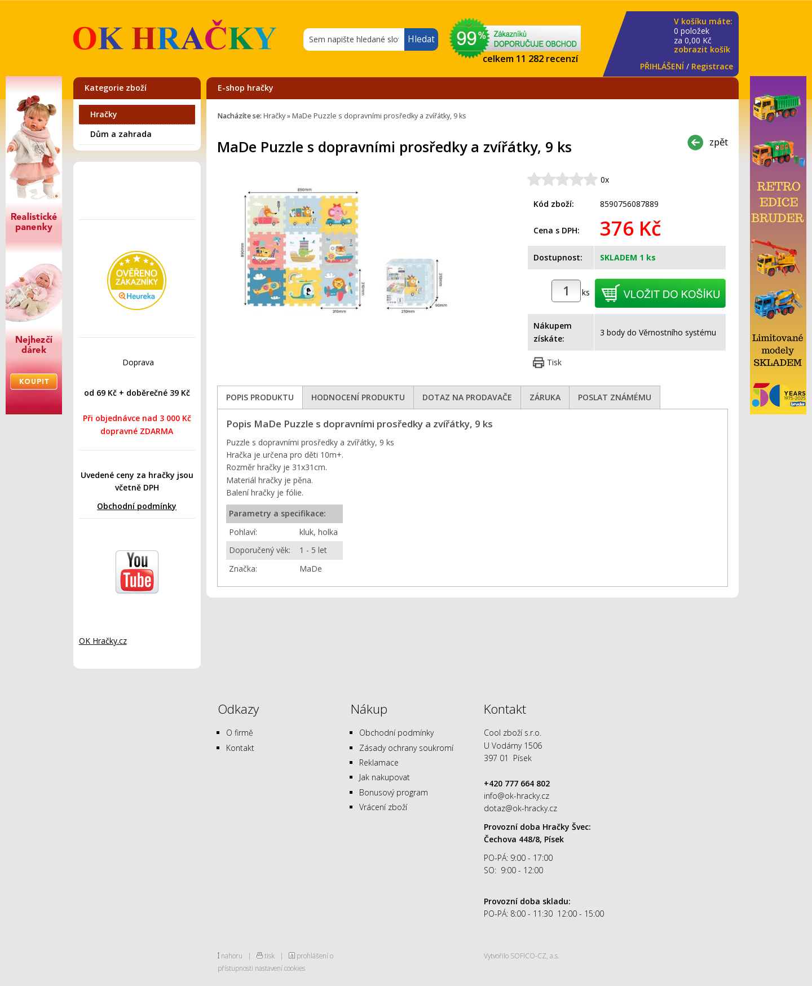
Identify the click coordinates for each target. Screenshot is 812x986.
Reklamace (379, 762)
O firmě (239, 732)
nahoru (231, 955)
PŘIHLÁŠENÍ (662, 66)
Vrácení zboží (383, 807)
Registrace (712, 66)
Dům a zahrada (121, 134)
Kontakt (240, 747)
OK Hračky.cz (103, 640)
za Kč (703, 36)
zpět (718, 141)
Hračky (103, 114)
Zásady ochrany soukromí (406, 747)
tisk (269, 955)
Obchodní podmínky (136, 506)
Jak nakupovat (384, 777)
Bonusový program (393, 792)
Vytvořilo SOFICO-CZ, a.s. (521, 955)
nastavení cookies (280, 967)
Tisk (554, 362)
